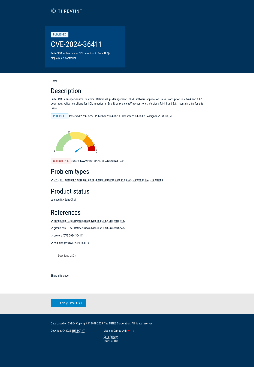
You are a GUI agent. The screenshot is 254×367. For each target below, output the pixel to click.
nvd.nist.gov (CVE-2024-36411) (71, 243)
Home (54, 81)
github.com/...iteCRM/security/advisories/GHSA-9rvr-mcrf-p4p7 (89, 221)
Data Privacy (111, 336)
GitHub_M (166, 116)
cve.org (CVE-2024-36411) (68, 235)
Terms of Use (111, 341)
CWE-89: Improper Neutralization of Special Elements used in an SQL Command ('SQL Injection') (108, 180)
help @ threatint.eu (67, 303)
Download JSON (64, 255)
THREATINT (78, 330)
